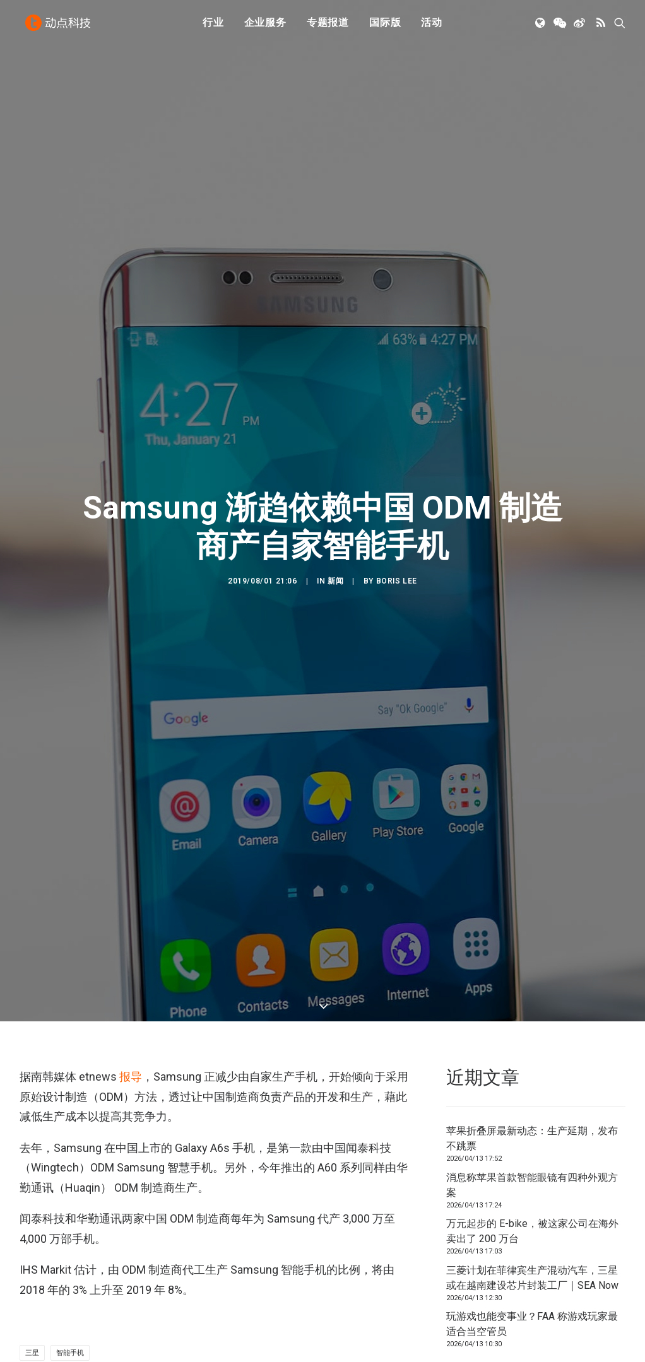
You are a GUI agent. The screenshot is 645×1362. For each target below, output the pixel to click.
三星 (32, 1242)
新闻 (335, 525)
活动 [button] (431, 27)
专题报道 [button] (328, 27)
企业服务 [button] (265, 27)
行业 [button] (213, 27)
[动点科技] (60, 27)
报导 (130, 965)
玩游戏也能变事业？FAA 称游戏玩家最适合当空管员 (532, 1212)
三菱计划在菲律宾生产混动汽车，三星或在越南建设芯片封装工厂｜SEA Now (532, 1166)
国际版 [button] (385, 27)
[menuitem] (213, 27)
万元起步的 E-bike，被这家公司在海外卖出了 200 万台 (532, 1119)
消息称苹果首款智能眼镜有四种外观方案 (532, 1073)
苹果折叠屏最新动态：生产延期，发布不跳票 (532, 1026)
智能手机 (70, 1242)
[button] (541, 27)
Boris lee (396, 525)
